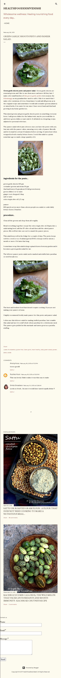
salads (9, 352)
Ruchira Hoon (15, 374)
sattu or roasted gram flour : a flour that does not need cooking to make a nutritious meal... (30, 511)
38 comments (13, 517)
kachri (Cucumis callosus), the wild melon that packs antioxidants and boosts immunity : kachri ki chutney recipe (29, 598)
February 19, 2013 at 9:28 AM (32, 385)
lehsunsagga (8, 98)
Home (6, 23)
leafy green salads (46, 349)
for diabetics (12, 349)
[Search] (56, 3)
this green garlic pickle (32, 96)
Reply (12, 370)
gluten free (19, 349)
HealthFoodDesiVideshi (22, 8)
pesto (5, 352)
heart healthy (36, 349)
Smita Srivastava (16, 385)
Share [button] (5, 346)
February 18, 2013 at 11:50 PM (30, 374)
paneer (55, 349)
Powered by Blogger (30, 667)
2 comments (13, 604)
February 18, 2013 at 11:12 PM (29, 363)
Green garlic (27, 349)
